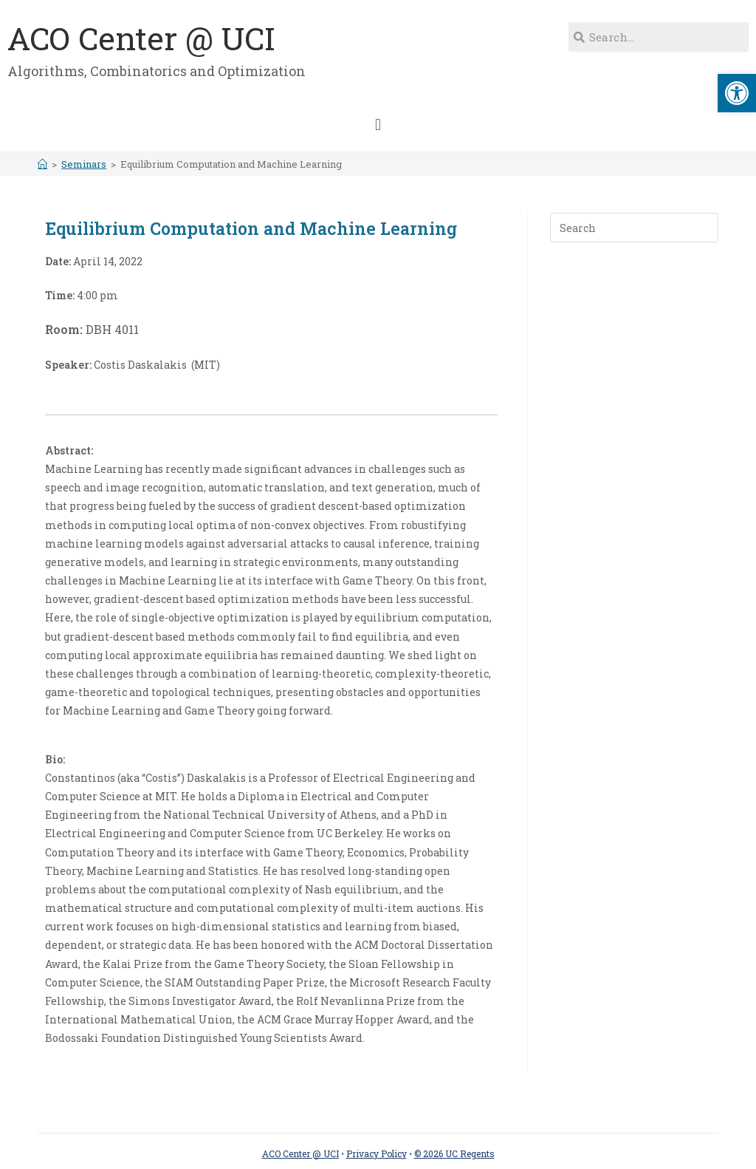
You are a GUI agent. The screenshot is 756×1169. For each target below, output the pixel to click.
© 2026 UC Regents (454, 1153)
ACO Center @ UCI (141, 38)
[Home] (42, 164)
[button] (378, 124)
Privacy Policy (376, 1153)
